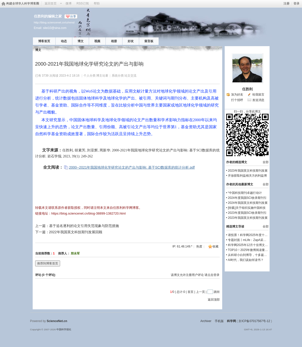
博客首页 (44, 41)
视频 (97, 41)
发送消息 (258, 100)
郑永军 (75, 253)
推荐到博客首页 (47, 263)
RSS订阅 (83, 3)
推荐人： (64, 253)
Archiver (205, 321)
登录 (297, 3)
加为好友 (237, 94)
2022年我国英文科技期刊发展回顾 (75, 232)
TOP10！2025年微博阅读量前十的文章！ (255, 250)
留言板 (148, 41)
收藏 (215, 246)
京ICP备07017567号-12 (254, 321)
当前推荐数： (44, 253)
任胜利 (247, 89)
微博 (69, 3)
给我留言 (258, 94)
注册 (287, 3)
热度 (199, 246)
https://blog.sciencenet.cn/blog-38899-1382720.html (88, 213)
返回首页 (51, 3)
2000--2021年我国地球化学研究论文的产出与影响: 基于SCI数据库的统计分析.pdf (132, 167)
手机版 (219, 321)
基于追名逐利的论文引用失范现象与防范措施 (84, 226)
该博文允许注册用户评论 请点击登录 (195, 275)
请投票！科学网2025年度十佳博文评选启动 (257, 235)
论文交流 (130, 75)
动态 (64, 41)
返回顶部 (214, 299)
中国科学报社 (63, 329)
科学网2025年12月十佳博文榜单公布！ (254, 245)
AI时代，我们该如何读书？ (245, 260)
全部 (266, 162)
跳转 (217, 292)
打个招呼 (237, 100)
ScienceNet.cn (57, 321)
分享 (73, 16)
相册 (114, 41)
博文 (81, 41)
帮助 (97, 3)
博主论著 (102, 75)
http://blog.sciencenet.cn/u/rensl (54, 22)
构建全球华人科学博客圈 (22, 3)
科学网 (231, 321)
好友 (131, 41)
